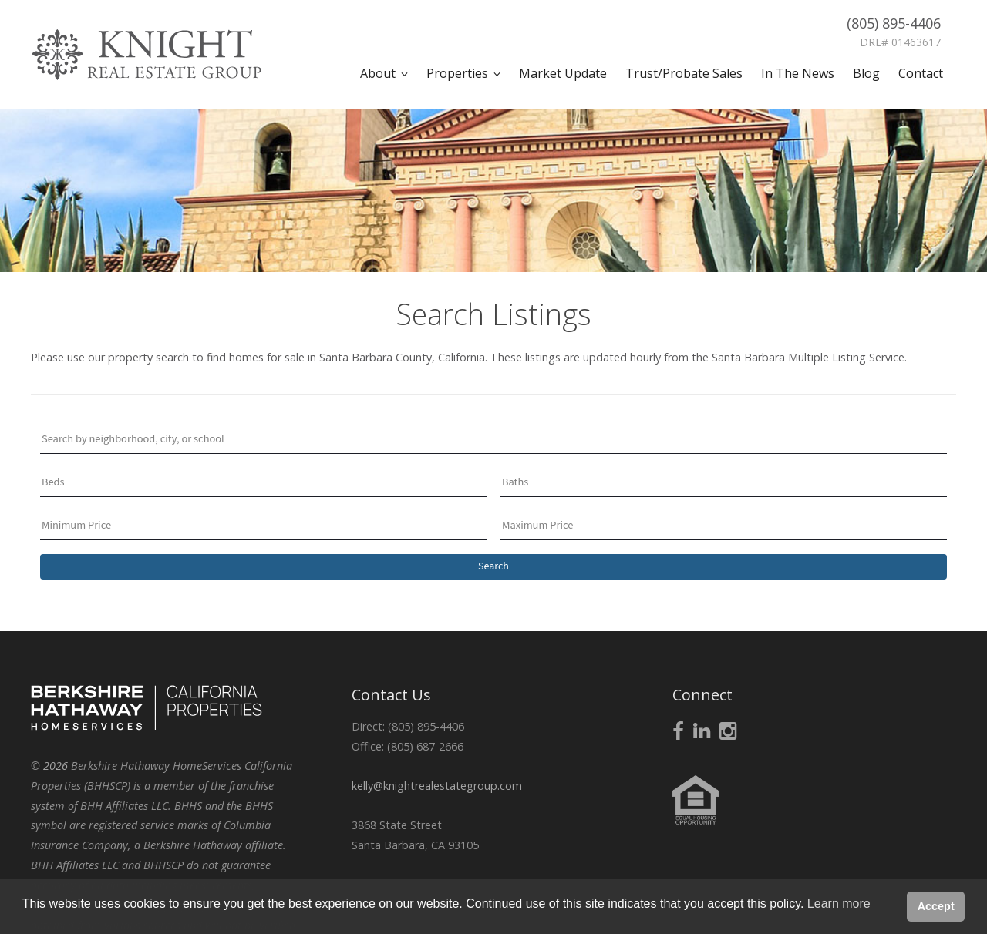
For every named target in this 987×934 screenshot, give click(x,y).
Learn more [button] (839, 903)
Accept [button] (936, 906)
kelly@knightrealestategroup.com (437, 785)
